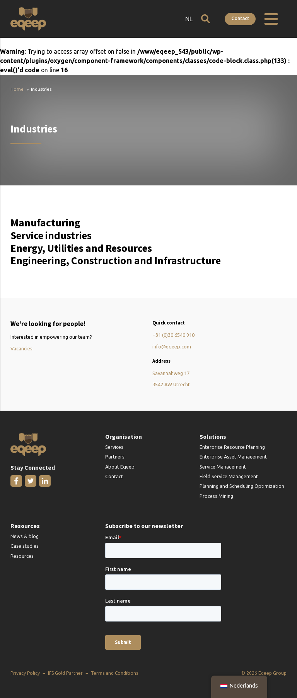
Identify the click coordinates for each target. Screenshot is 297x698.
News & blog (24, 536)
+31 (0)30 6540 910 (173, 335)
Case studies (24, 546)
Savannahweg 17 (170, 373)
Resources (22, 556)
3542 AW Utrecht (171, 384)
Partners (115, 456)
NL (189, 18)
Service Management (223, 466)
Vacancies (21, 348)
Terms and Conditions (114, 673)
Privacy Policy (25, 673)
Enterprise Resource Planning (232, 447)
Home (17, 89)
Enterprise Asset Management (233, 456)
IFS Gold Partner (65, 673)
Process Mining (216, 496)
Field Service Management (229, 476)
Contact (240, 18)
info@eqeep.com (171, 346)
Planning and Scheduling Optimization (242, 486)
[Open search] (205, 19)
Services (114, 447)
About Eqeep (120, 466)
